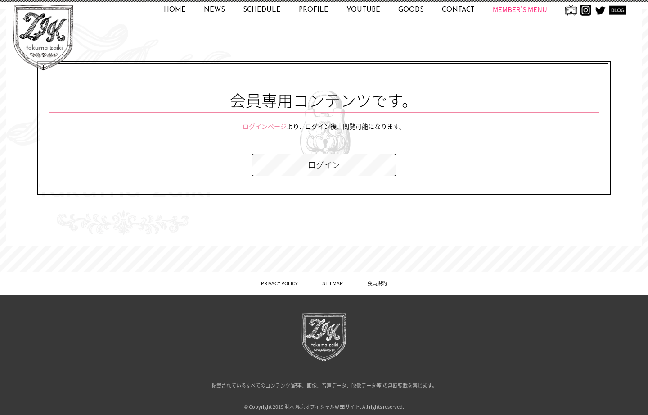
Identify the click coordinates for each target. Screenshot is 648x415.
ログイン (324, 165)
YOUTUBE (363, 10)
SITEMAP (332, 283)
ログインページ (265, 126)
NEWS (214, 10)
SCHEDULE (262, 10)
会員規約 (377, 283)
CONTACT (458, 10)
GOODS (411, 10)
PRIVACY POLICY (279, 283)
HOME (175, 10)
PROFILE (313, 10)
